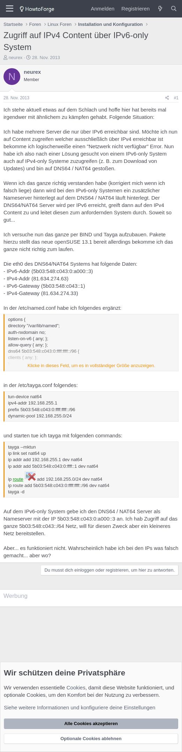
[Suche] (174, 8)
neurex (16, 57)
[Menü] (9, 8)
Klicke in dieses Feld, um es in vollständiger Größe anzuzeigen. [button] (91, 365)
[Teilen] (167, 98)
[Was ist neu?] (160, 8)
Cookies (75, 687)
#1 (176, 97)
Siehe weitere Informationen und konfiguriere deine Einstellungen (79, 707)
